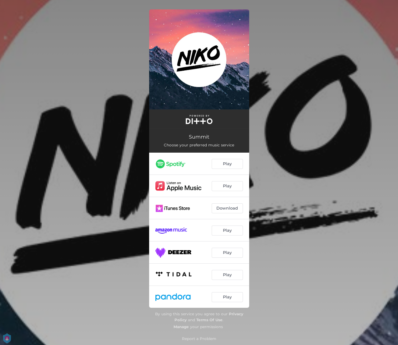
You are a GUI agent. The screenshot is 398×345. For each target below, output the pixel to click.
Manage (181, 326)
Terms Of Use (209, 319)
